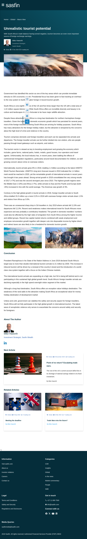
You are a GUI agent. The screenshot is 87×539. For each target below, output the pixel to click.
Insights (48, 468)
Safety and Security (8, 504)
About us (5, 468)
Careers (4, 476)
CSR (47, 464)
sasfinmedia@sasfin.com (10, 527)
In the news (49, 476)
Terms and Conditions (9, 500)
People (47, 485)
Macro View (21, 19)
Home (7, 19)
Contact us (5, 481)
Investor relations (8, 472)
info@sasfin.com (52, 504)
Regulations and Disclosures (12, 509)
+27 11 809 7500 (52, 500)
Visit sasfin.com (7, 464)
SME (47, 489)
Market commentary (52, 481)
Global (13, 19)
